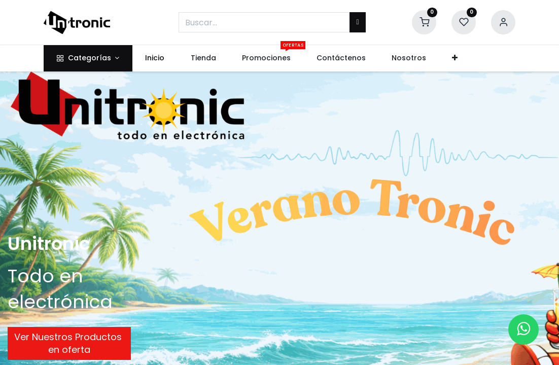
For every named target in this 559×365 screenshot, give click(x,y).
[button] (455, 58)
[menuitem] (155, 58)
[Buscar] (357, 22)
